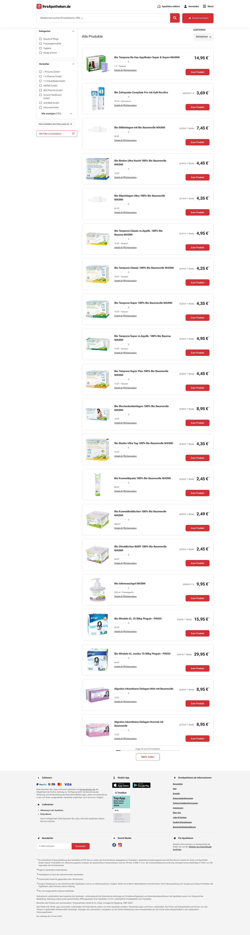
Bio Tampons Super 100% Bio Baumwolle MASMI (143, 302)
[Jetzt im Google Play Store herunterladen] (142, 785)
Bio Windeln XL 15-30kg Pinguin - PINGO (138, 618)
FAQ (174, 789)
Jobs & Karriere (180, 817)
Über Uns (177, 813)
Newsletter (178, 784)
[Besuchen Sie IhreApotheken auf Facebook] (114, 844)
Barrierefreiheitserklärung (184, 827)
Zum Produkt (197, 72)
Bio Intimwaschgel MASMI (130, 583)
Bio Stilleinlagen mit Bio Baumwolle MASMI (139, 127)
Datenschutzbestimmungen (185, 803)
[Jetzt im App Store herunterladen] (121, 785)
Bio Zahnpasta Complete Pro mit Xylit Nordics (141, 92)
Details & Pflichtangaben (125, 70)
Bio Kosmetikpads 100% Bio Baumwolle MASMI (142, 478)
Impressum (178, 808)
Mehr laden (147, 756)
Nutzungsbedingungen (183, 798)
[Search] (174, 18)
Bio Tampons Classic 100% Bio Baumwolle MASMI (144, 267)
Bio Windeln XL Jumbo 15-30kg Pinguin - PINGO (142, 653)
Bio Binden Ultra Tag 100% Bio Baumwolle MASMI (143, 443)
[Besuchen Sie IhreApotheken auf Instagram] (120, 844)
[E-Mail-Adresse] (54, 846)
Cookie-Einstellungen (182, 822)
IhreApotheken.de (87, 789)
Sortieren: (199, 30)
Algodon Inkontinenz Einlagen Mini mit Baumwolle (143, 688)
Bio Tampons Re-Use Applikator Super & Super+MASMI (147, 57)
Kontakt (176, 793)
